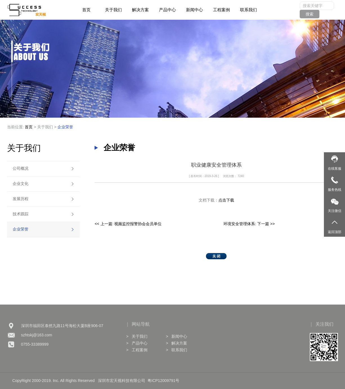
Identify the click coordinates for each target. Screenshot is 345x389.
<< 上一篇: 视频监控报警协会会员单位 (128, 224)
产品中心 (167, 9)
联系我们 (248, 9)
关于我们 (113, 9)
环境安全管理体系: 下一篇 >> (249, 224)
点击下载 (226, 200)
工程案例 (221, 9)
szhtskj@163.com (36, 335)
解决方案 (140, 9)
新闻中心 (194, 9)
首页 (86, 9)
